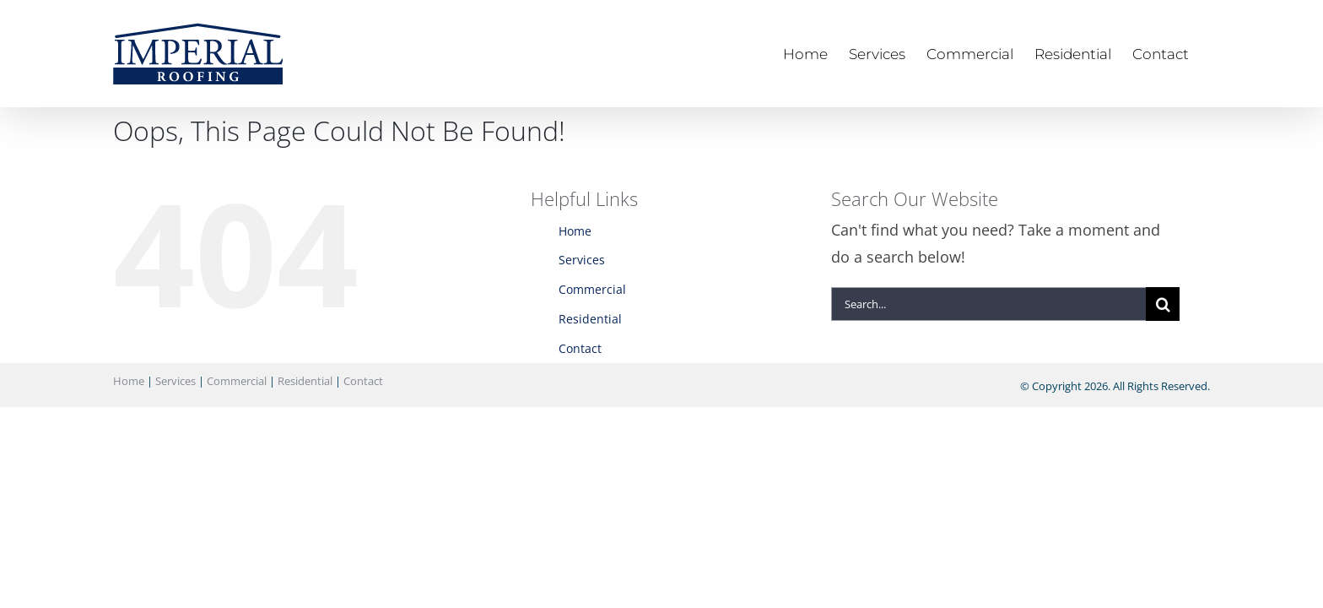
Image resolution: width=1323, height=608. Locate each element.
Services (582, 260)
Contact (580, 348)
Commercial (592, 289)
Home (575, 231)
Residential (590, 319)
